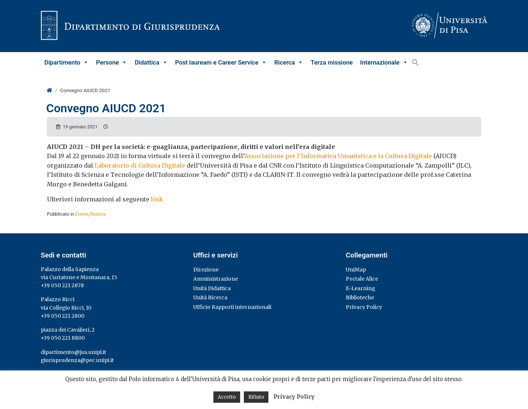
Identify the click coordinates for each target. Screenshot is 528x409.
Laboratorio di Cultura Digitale (140, 165)
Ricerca (288, 62)
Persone (111, 62)
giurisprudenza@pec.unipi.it (77, 360)
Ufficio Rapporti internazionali (232, 307)
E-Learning (360, 288)
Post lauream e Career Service (221, 62)
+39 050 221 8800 (63, 338)
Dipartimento (66, 62)
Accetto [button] (227, 397)
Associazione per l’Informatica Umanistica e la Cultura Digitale (338, 156)
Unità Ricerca (210, 297)
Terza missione (332, 62)
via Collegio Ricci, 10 (66, 307)
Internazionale (384, 62)
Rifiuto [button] (256, 397)
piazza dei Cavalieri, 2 (68, 329)
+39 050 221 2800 (62, 316)
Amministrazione (215, 278)
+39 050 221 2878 (62, 285)
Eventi (81, 214)
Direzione (206, 269)
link (157, 199)
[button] (415, 62)
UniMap (356, 269)
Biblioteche (360, 297)
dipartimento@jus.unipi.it (73, 352)
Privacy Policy (364, 307)
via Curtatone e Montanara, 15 (79, 277)
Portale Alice (362, 278)
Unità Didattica (212, 288)
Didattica (151, 62)
